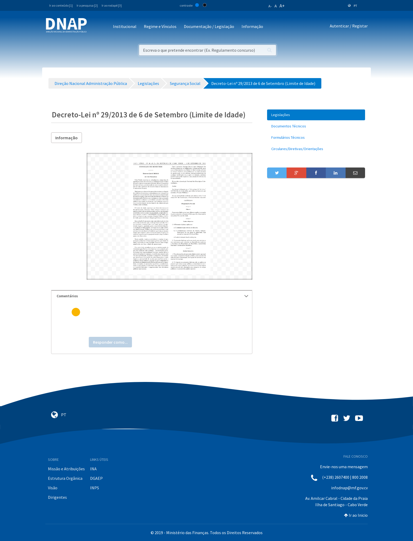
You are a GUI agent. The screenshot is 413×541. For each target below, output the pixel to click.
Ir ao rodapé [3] (112, 5)
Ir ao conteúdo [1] (61, 5)
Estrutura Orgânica (65, 478)
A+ (282, 6)
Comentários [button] (152, 296)
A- (270, 6)
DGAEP (96, 478)
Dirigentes (57, 497)
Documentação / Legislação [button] (209, 26)
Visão (52, 487)
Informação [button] (252, 26)
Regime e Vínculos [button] (160, 26)
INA (93, 468)
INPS (94, 487)
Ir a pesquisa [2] (87, 5)
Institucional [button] (124, 26)
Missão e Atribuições (66, 468)
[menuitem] (316, 114)
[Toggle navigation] (94, 26)
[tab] (151, 296)
